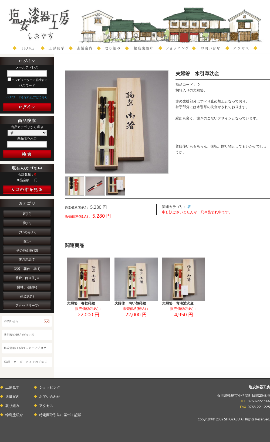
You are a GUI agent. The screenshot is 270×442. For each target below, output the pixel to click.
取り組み (12, 405)
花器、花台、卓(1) (27, 268)
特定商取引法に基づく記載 (60, 414)
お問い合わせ (49, 396)
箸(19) (27, 213)
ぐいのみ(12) (27, 232)
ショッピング (49, 387)
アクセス (46, 405)
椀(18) (27, 223)
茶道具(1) (27, 296)
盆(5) (27, 241)
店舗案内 (12, 396)
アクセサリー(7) (27, 305)
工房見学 (12, 387)
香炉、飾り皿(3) (27, 278)
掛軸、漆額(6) (27, 287)
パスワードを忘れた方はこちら (27, 97)
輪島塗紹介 (14, 414)
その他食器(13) (27, 250)
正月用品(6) (27, 259)
